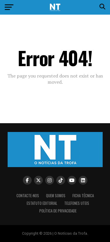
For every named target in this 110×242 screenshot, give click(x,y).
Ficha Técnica (83, 195)
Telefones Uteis (76, 203)
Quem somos (55, 195)
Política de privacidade (58, 211)
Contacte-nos (27, 195)
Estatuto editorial (42, 203)
